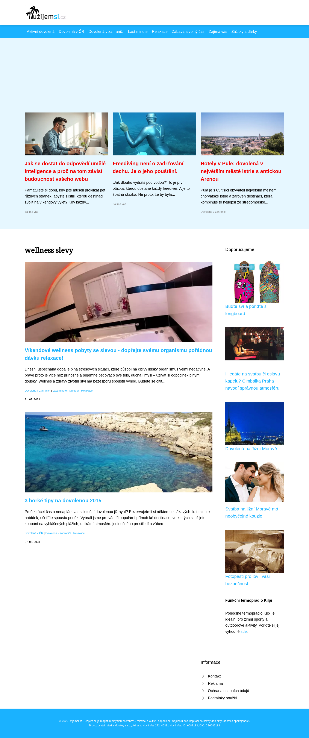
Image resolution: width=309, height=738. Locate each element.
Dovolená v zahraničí (106, 31)
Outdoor (74, 390)
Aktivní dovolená (41, 31)
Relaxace (160, 31)
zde (244, 631)
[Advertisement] (154, 80)
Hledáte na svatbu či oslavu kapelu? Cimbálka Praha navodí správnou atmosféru (252, 381)
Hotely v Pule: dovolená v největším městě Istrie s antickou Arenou (241, 171)
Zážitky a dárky (244, 31)
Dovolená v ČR (71, 31)
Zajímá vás (218, 31)
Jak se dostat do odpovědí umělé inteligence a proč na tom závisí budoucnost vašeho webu (65, 171)
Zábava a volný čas (188, 31)
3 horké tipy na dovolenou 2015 (63, 500)
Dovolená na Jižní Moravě (251, 448)
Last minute (138, 31)
